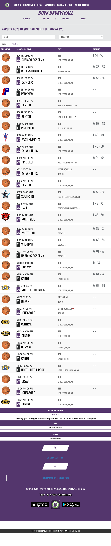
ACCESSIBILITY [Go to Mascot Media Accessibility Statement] (51, 530)
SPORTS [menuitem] (17, 4)
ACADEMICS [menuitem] (50, 4)
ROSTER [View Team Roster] (46, 18)
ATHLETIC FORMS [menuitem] (82, 4)
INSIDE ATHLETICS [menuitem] (64, 4)
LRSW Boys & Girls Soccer (55, 457)
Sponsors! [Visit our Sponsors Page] (66, 494)
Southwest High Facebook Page (56, 477)
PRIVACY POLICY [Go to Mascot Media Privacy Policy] (37, 530)
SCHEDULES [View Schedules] (28, 18)
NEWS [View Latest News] (83, 18)
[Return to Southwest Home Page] (7, 3)
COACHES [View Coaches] (65, 18)
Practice (15, 43)
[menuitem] (29, 5)
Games (4, 43)
